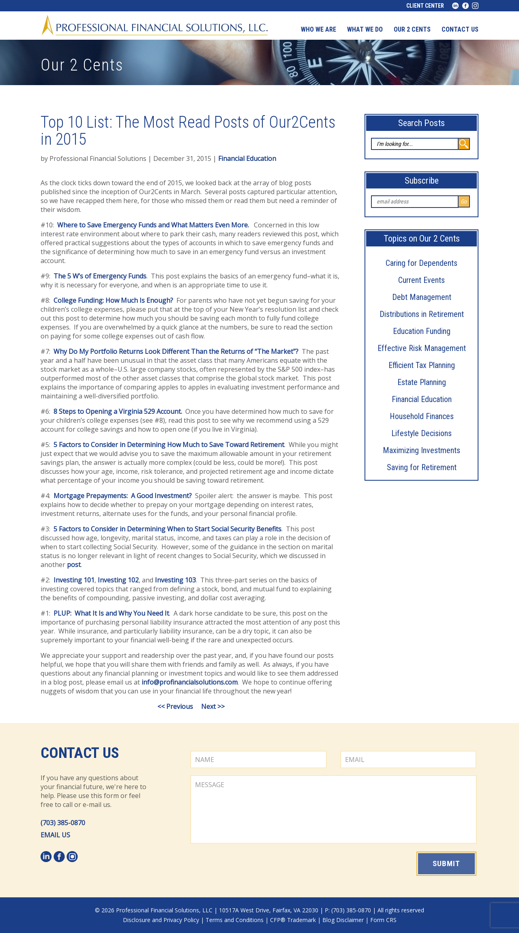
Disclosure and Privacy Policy (161, 920)
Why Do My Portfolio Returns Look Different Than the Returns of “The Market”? (176, 351)
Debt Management (421, 297)
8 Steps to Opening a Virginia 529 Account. (118, 411)
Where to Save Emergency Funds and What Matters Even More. (153, 224)
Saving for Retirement (422, 467)
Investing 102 (118, 580)
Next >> (213, 706)
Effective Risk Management (421, 348)
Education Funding (421, 331)
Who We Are (318, 29)
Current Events (421, 280)
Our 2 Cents (412, 29)
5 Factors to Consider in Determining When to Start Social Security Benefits (167, 528)
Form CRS (383, 920)
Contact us (460, 29)
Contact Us (80, 753)
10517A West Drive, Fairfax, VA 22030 (268, 910)
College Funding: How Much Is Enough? (113, 300)
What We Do (365, 29)
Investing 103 (175, 580)
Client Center (425, 5)
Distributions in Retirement (422, 314)
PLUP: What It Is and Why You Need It (111, 613)
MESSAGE (333, 809)
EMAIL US (55, 835)
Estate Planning (421, 382)
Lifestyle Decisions (421, 433)
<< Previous (175, 706)
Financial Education (422, 399)
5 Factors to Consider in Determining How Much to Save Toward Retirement (169, 444)
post (74, 564)
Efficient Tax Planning (421, 365)
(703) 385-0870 (63, 822)
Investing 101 (74, 580)
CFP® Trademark (293, 920)
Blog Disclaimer (343, 920)
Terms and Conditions (235, 920)
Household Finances (422, 416)
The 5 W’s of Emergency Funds (100, 276)
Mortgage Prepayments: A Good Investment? (123, 495)
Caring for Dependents (421, 263)
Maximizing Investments (421, 450)
